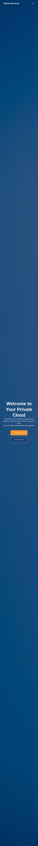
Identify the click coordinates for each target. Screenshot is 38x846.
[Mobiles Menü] (32, 3)
